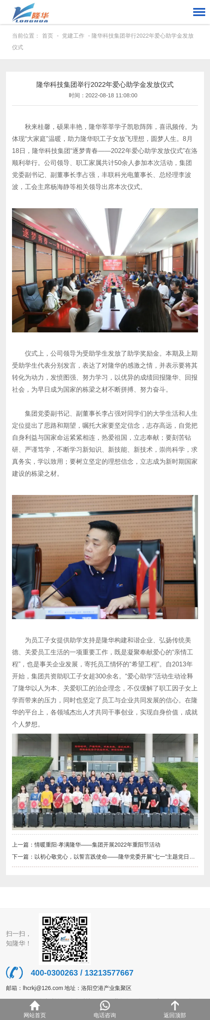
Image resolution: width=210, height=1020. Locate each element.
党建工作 (73, 35)
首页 (47, 35)
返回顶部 (175, 1009)
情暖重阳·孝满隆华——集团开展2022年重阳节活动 (97, 844)
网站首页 (35, 1009)
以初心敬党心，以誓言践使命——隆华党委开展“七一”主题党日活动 (117, 856)
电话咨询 (105, 1009)
